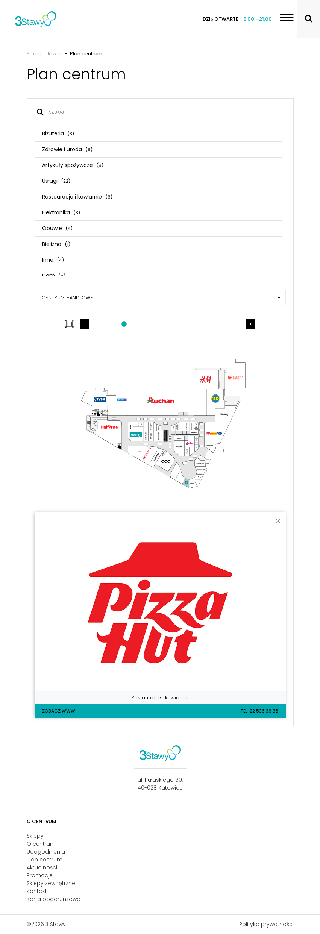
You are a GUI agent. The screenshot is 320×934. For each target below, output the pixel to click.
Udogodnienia (46, 851)
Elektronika (61, 212)
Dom (53, 275)
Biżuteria (58, 133)
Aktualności (42, 867)
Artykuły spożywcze (72, 165)
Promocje (40, 875)
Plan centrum (44, 859)
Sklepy (35, 836)
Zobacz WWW (58, 711)
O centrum (41, 844)
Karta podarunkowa (53, 899)
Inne (53, 260)
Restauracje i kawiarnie (77, 196)
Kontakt (37, 891)
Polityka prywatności (266, 924)
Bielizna (56, 244)
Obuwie (57, 228)
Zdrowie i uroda (67, 149)
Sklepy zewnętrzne (51, 883)
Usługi (56, 181)
